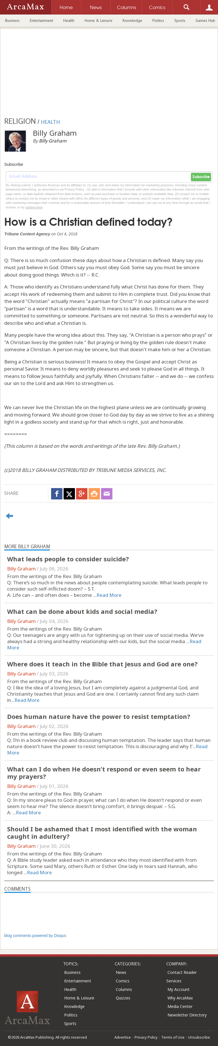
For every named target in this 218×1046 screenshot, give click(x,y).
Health (68, 20)
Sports (179, 20)
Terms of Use (173, 1037)
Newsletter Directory (187, 1015)
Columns (124, 989)
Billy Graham (21, 568)
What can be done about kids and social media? (82, 611)
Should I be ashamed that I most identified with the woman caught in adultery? (102, 832)
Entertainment (41, 20)
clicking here (34, 207)
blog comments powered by (35, 935)
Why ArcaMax (180, 998)
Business (12, 20)
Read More (109, 595)
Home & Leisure (98, 20)
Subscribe (200, 177)
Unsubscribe (199, 1037)
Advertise (122, 1037)
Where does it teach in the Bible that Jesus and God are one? (102, 664)
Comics (122, 981)
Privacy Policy (146, 1037)
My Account (178, 989)
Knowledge (132, 20)
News (121, 972)
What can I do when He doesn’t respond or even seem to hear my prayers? (104, 773)
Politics (158, 20)
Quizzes (123, 998)
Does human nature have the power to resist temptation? (98, 716)
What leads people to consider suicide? (68, 559)
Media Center (179, 1006)
